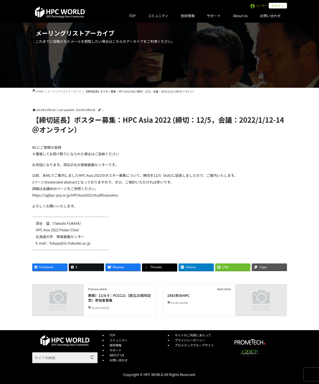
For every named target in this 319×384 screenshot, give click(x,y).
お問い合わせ (119, 360)
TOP (112, 335)
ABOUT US (117, 355)
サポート (116, 350)
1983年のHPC (178, 295)
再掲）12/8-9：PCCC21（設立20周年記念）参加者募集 (119, 298)
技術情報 (116, 345)
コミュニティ (119, 340)
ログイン (278, 5)
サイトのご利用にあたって (193, 335)
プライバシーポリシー (190, 340)
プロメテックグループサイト (194, 345)
